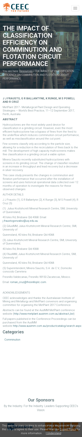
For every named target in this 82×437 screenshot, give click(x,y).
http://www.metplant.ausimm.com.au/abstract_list (44, 313)
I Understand (53, 433)
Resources (26, 71)
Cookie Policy (68, 429)
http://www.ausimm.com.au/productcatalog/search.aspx (47, 325)
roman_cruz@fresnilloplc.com (28, 282)
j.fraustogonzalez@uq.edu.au (20, 220)
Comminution (12, 339)
